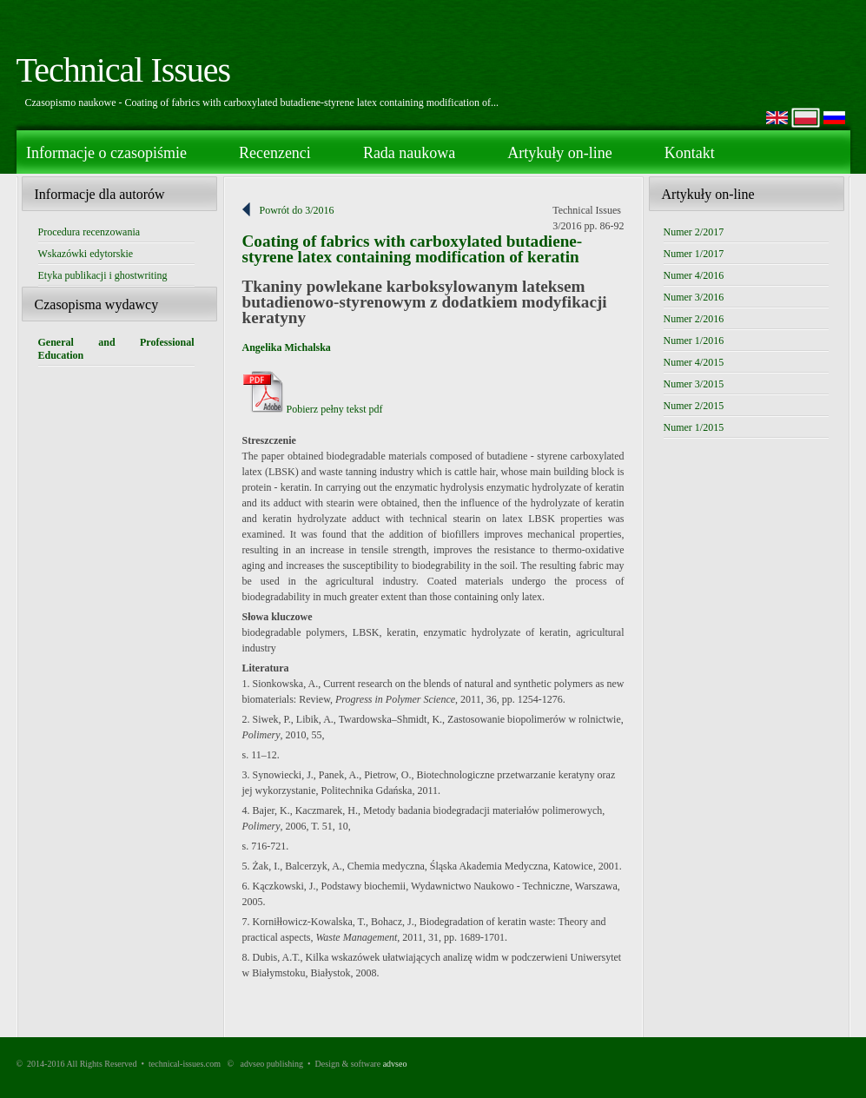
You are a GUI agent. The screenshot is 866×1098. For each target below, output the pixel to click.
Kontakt (689, 153)
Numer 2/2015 (694, 406)
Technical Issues (124, 69)
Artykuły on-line (559, 153)
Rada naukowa (409, 153)
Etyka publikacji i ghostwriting (103, 275)
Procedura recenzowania (89, 232)
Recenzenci (275, 153)
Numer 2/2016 (694, 319)
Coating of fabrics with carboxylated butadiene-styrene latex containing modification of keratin (412, 249)
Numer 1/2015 (694, 427)
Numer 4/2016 (694, 275)
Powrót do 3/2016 (297, 210)
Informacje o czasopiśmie (106, 153)
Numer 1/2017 (694, 254)
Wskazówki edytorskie (86, 254)
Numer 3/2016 (694, 297)
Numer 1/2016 (694, 340)
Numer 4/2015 (694, 362)
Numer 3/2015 (694, 384)
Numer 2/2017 (694, 232)
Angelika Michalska (286, 347)
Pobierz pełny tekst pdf (312, 409)
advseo (395, 1063)
